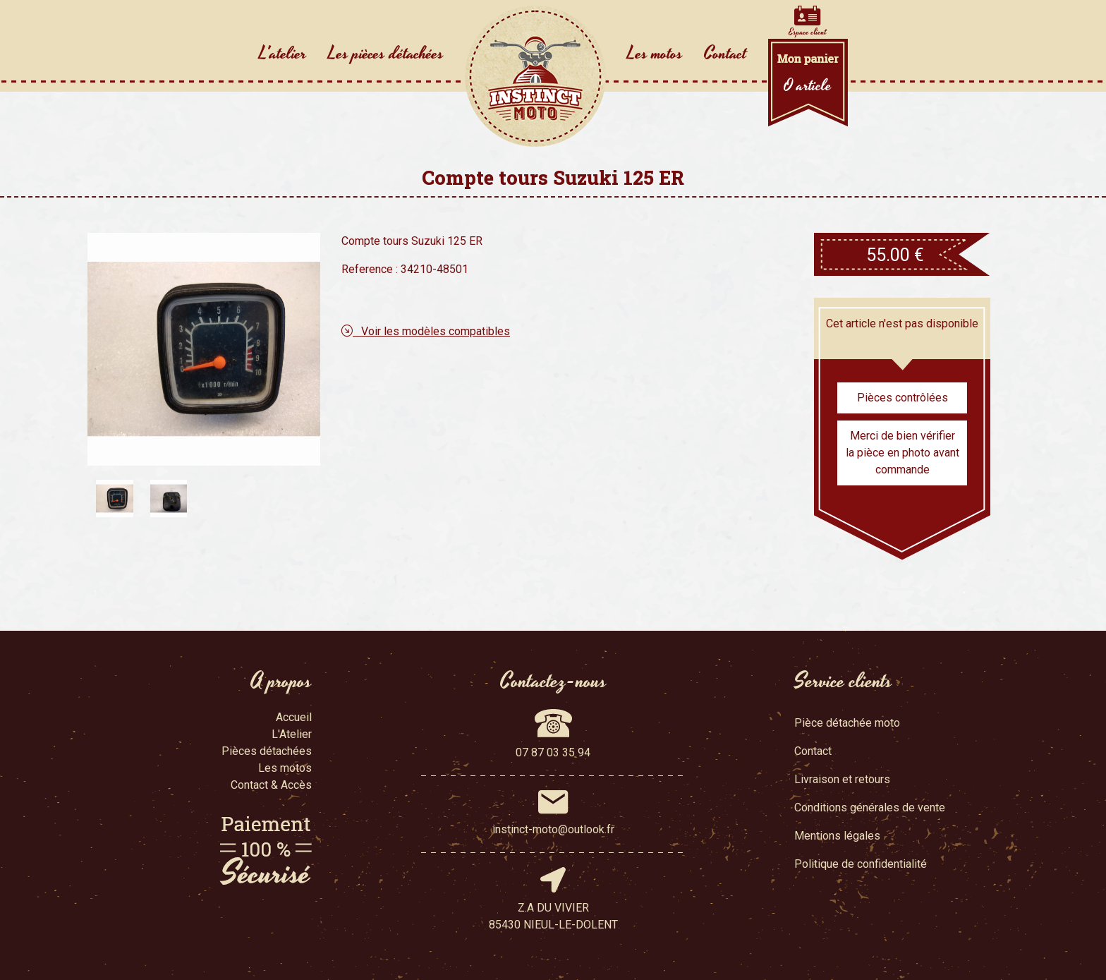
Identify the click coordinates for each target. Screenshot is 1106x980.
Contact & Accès (271, 785)
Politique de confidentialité (860, 864)
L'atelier (283, 53)
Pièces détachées (266, 751)
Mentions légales (837, 835)
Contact (725, 53)
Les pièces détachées (386, 53)
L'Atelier (292, 734)
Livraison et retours (842, 779)
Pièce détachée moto (847, 723)
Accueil (294, 717)
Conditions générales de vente (869, 807)
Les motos (655, 53)
